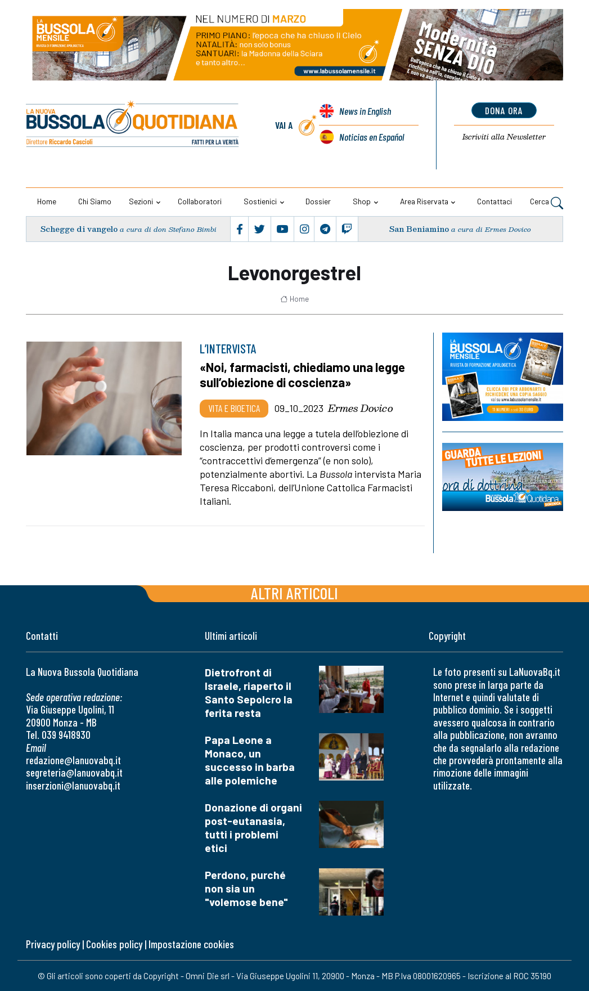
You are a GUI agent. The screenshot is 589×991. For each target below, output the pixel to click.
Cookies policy (114, 944)
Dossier (318, 201)
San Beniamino (419, 228)
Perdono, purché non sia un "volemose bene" (246, 888)
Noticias (371, 137)
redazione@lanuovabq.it (73, 760)
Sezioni (141, 201)
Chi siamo (94, 201)
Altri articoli (294, 593)
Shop (362, 201)
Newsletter (503, 136)
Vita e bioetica (234, 408)
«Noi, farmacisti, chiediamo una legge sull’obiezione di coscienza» (302, 375)
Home (46, 201)
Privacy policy (53, 944)
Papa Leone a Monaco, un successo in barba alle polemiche (250, 760)
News (364, 111)
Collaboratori (200, 201)
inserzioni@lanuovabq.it (73, 785)
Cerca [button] (546, 202)
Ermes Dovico (360, 408)
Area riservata (424, 201)
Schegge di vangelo (79, 228)
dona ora (504, 110)
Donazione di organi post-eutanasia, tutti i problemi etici (253, 827)
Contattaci (494, 201)
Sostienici (260, 201)
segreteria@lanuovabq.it (74, 772)
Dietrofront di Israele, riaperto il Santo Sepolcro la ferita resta (249, 692)
